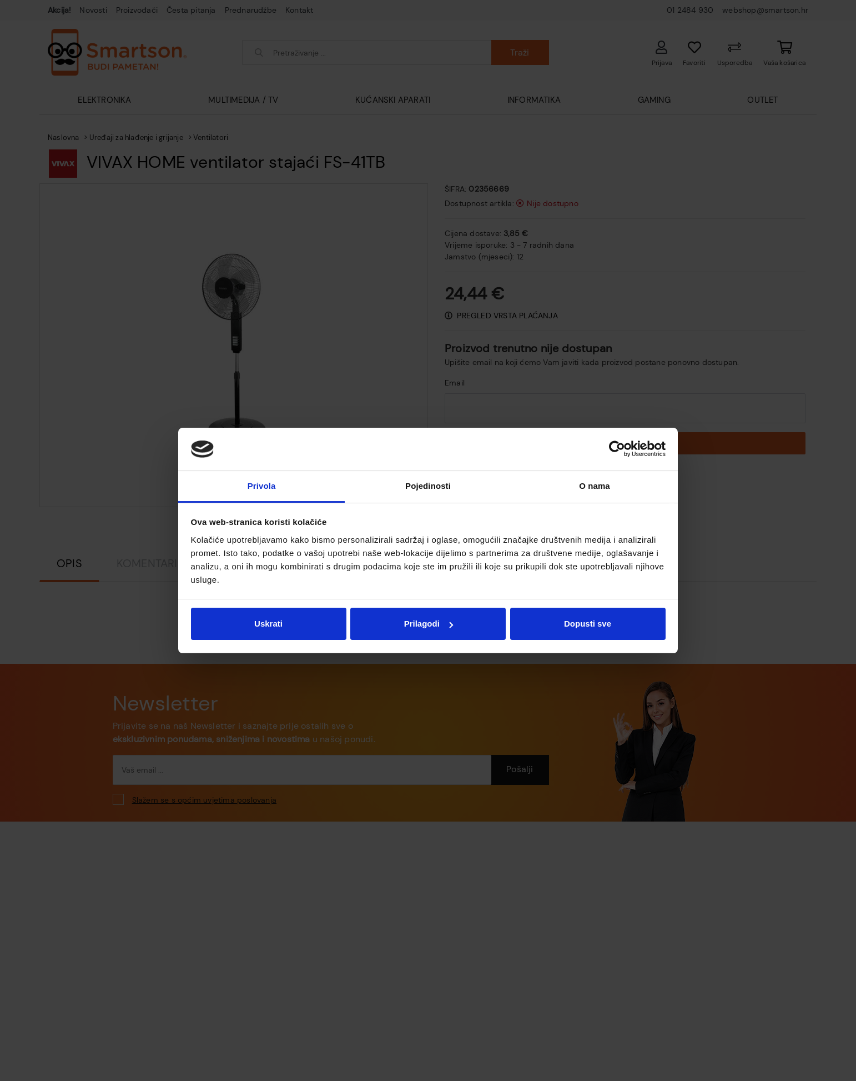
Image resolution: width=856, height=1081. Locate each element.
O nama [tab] (594, 486)
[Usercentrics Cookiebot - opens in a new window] (617, 449)
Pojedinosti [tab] (428, 486)
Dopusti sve (587, 623)
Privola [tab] (262, 486)
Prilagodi (428, 623)
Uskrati (268, 623)
